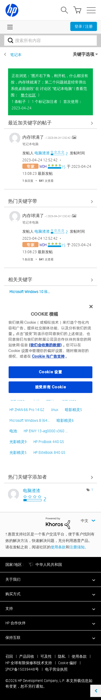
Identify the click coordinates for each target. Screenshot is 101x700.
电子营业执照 (56, 669)
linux (54, 409)
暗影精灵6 (65, 420)
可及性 (46, 656)
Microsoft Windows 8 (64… (29, 420)
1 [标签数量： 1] (92, 489)
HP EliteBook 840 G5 (49, 452)
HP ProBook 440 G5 (48, 441)
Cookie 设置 (50, 372)
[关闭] (91, 306)
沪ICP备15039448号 (22, 669)
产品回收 (26, 656)
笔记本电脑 (30, 144)
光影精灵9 (18, 441)
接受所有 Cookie (50, 387)
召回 (9, 656)
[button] (50, 579)
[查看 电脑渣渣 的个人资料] (42, 153)
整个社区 (28, 95)
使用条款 (58, 547)
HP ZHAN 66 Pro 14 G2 (26, 409)
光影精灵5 (18, 452)
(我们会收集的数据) (45, 345)
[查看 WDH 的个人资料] (43, 166)
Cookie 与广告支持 (48, 356)
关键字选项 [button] (83, 54)
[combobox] (50, 40)
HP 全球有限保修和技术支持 (28, 662)
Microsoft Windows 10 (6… (29, 291)
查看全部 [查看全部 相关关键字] (50, 279)
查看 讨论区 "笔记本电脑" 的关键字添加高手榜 (50, 477)
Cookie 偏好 (67, 662)
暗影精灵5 (73, 409)
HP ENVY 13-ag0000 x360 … (46, 431)
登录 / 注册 (84, 26)
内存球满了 (47, 137)
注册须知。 (78, 547)
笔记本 (16, 54)
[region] (50, 350)
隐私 (61, 656)
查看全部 (50, 122)
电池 (13, 431)
